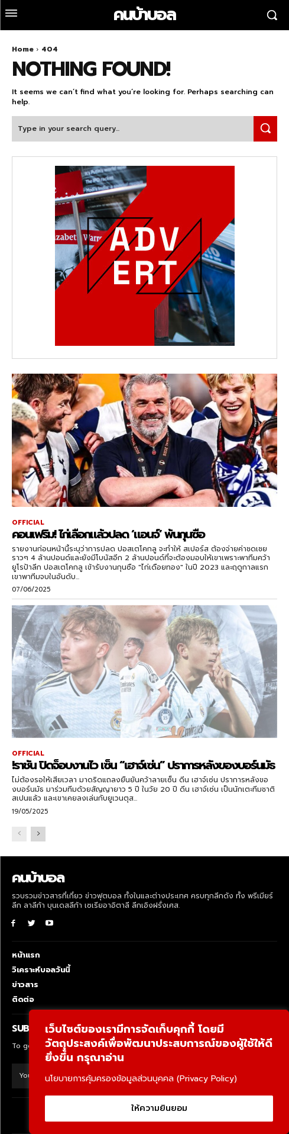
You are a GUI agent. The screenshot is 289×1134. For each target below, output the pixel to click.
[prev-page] (19, 834)
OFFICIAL (28, 522)
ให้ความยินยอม (159, 1108)
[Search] (265, 129)
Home (23, 49)
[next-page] (38, 834)
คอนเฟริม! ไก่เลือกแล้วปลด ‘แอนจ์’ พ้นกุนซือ (108, 534)
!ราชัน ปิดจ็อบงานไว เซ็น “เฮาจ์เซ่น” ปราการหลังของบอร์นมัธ (143, 765)
